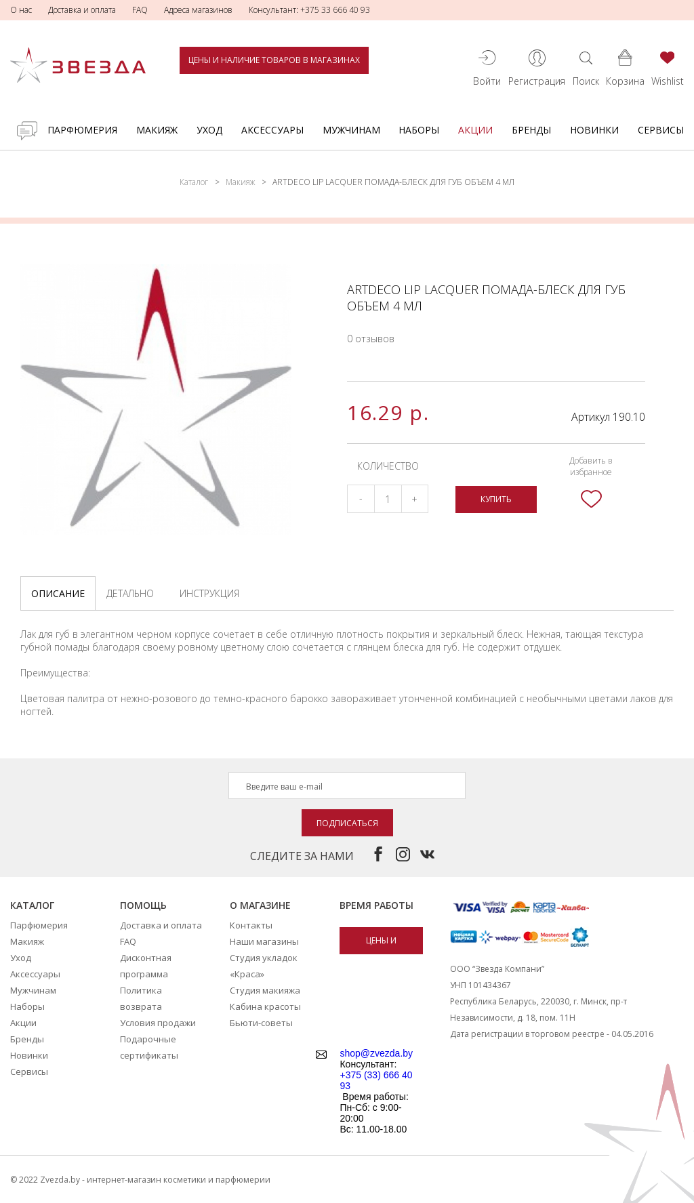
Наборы (419, 129)
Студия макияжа (265, 990)
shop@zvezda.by (376, 1053)
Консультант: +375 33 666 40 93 (309, 10)
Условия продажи (158, 1023)
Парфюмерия (82, 129)
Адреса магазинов (198, 10)
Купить (496, 499)
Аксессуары (272, 129)
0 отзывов (370, 338)
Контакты (251, 925)
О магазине (260, 905)
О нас (21, 10)
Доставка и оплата (82, 10)
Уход (209, 129)
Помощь (143, 905)
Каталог (194, 182)
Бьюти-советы (261, 1023)
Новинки (594, 129)
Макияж (157, 129)
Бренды (531, 129)
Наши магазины (264, 941)
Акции (475, 129)
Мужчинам (351, 129)
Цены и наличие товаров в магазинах (274, 60)
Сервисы (661, 129)
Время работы (376, 905)
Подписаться (347, 823)
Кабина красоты (265, 1006)
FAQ (140, 10)
